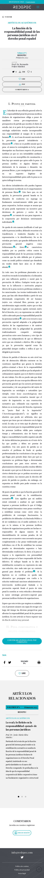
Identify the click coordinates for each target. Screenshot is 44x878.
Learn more (30, 2)
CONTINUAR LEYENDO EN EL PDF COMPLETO (22, 641)
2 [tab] (22, 796)
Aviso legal (22, 873)
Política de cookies (22, 866)
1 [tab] (18, 796)
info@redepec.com (22, 852)
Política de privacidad (22, 870)
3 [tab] (25, 796)
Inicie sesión (22, 832)
